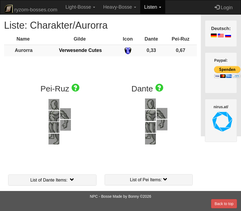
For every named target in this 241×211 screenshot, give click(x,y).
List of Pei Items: (148, 179)
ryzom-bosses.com (30, 9)
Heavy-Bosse (119, 7)
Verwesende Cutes (80, 50)
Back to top (224, 204)
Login (224, 7)
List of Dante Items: (52, 180)
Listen (152, 7)
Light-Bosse (80, 7)
